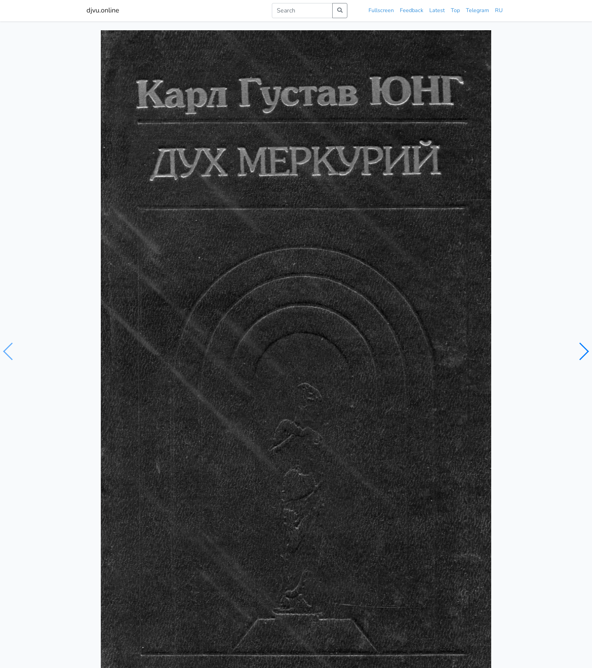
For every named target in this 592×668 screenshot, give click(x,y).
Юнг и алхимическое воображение (450, 498)
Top (455, 10)
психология (125, 354)
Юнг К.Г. (124, 340)
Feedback (411, 10)
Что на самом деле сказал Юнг (133, 498)
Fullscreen (381, 10)
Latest (437, 10)
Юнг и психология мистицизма (237, 496)
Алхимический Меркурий (334, 496)
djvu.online (102, 10)
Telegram (477, 10)
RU (499, 10)
